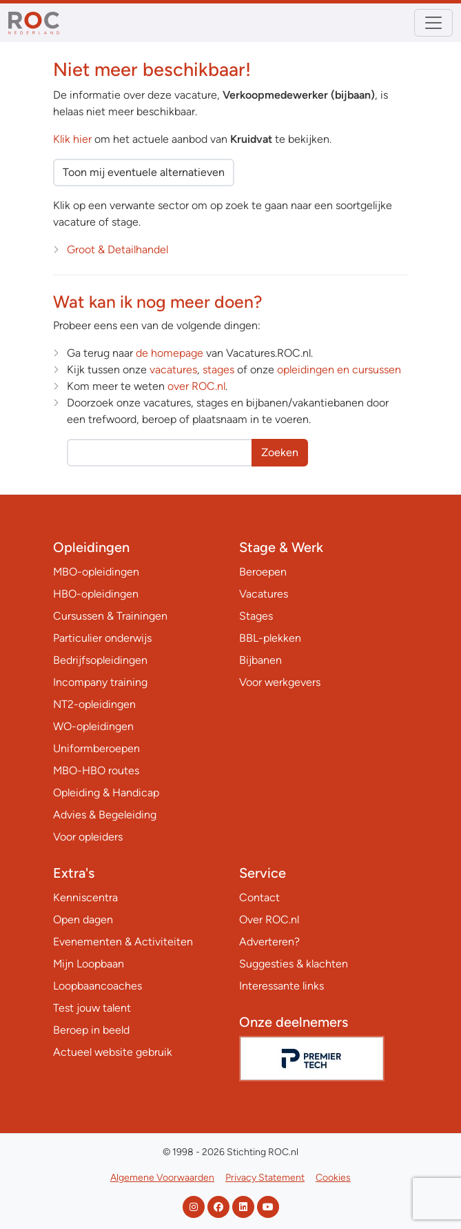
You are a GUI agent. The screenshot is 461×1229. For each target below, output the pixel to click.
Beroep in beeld (91, 1029)
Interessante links (281, 985)
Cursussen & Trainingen (110, 615)
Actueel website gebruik (112, 1052)
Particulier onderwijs (102, 638)
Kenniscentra (85, 897)
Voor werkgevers (279, 682)
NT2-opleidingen (94, 704)
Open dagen (83, 919)
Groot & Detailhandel (117, 249)
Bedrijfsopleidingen (100, 660)
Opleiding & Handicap (106, 792)
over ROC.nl (196, 386)
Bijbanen (260, 660)
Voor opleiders (88, 836)
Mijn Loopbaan (88, 963)
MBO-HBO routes (96, 770)
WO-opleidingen (93, 726)
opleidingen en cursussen (339, 369)
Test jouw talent (92, 1007)
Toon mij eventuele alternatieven (144, 172)
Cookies (333, 1177)
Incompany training (100, 682)
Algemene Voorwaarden (162, 1177)
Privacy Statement (265, 1177)
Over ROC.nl (269, 919)
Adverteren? (269, 941)
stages (218, 369)
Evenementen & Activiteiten (123, 941)
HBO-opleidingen (96, 593)
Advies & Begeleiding (104, 814)
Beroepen (263, 571)
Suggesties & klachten (293, 963)
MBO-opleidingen (96, 571)
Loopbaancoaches (97, 985)
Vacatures (263, 593)
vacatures (173, 369)
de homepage (169, 353)
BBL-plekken (270, 638)
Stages (256, 615)
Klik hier (72, 139)
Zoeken (279, 452)
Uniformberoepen (96, 748)
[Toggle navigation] (433, 23)
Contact (259, 897)
